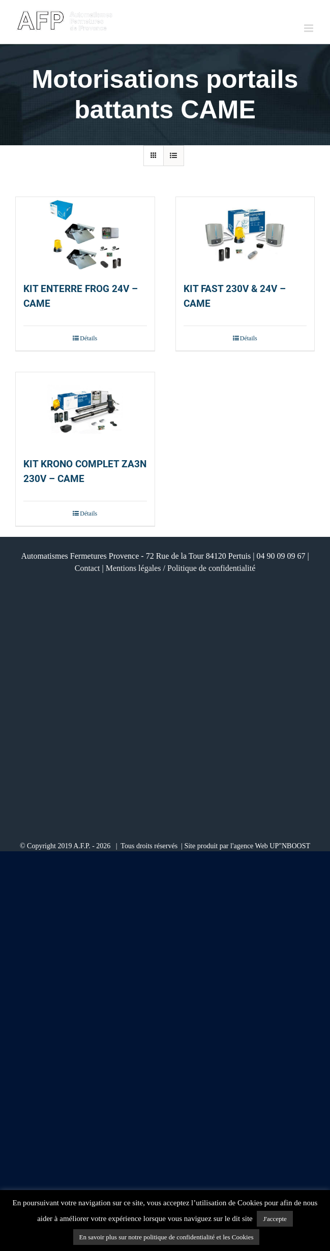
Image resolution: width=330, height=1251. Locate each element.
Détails (88, 338)
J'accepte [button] (274, 1219)
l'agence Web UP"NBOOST (270, 846)
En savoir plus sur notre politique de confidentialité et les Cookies (166, 1237)
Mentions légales (133, 568)
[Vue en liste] (174, 156)
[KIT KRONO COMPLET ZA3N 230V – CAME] (85, 409)
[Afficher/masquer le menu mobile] (309, 28)
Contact (87, 568)
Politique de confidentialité (211, 568)
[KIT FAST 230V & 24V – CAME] (245, 234)
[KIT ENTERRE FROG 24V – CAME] (85, 234)
